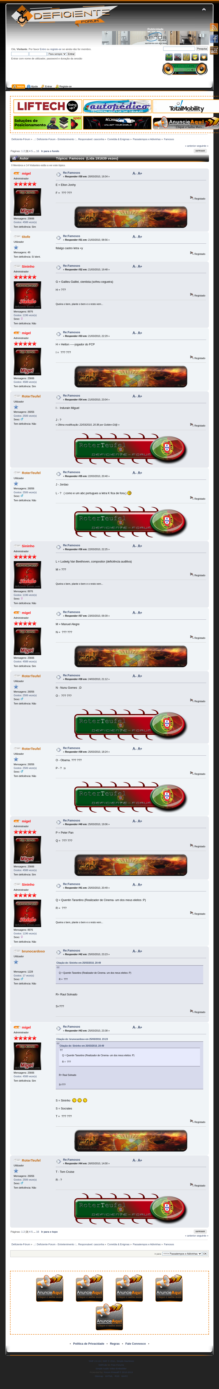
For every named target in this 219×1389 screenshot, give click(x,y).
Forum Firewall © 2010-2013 (118, 1372)
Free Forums (117, 1365)
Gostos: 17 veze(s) (24, 975)
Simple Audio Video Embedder (111, 1368)
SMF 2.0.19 (95, 1361)
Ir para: (158, 1254)
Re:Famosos (71, 172)
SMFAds (103, 1365)
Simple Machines (125, 1361)
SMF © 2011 (109, 1361)
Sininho (28, 266)
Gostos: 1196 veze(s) (25, 315)
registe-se (55, 49)
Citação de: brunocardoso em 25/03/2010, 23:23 (82, 1039)
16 (37, 151)
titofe (26, 237)
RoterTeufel (31, 396)
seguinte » (202, 145)
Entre (43, 49)
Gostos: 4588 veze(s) (25, 222)
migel (26, 173)
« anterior (190, 145)
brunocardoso (33, 951)
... (34, 151)
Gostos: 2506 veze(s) (25, 415)
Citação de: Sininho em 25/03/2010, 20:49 (78, 963)
